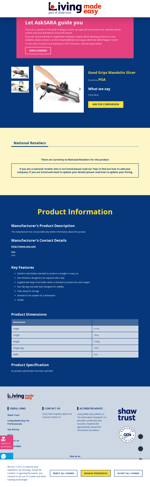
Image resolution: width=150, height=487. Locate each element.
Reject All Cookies (63, 473)
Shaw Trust (13, 415)
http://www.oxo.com (23, 246)
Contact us (13, 440)
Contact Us (56, 417)
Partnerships (14, 446)
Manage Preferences (96, 473)
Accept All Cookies (128, 473)
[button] (37, 89)
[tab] (29, 140)
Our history (13, 429)
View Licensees (38, 50)
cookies (18, 466)
